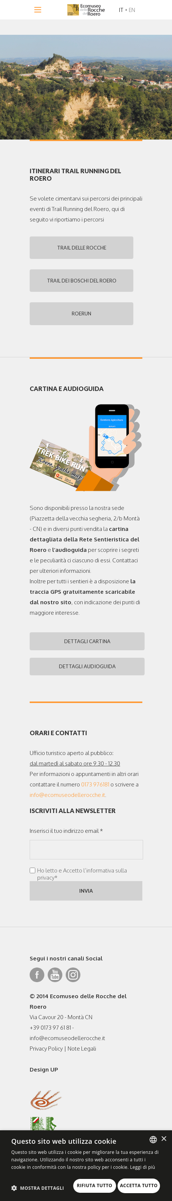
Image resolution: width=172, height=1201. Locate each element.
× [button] (163, 1129)
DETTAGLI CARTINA (86, 646)
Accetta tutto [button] (103, 1184)
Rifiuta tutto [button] (42, 1184)
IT (121, 10)
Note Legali (82, 1054)
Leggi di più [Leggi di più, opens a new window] (142, 1157)
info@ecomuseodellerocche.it (67, 801)
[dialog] (86, 1160)
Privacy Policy (46, 1054)
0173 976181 (95, 790)
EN (132, 10)
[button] (37, 1172)
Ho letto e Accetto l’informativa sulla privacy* (82, 880)
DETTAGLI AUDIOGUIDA (86, 672)
